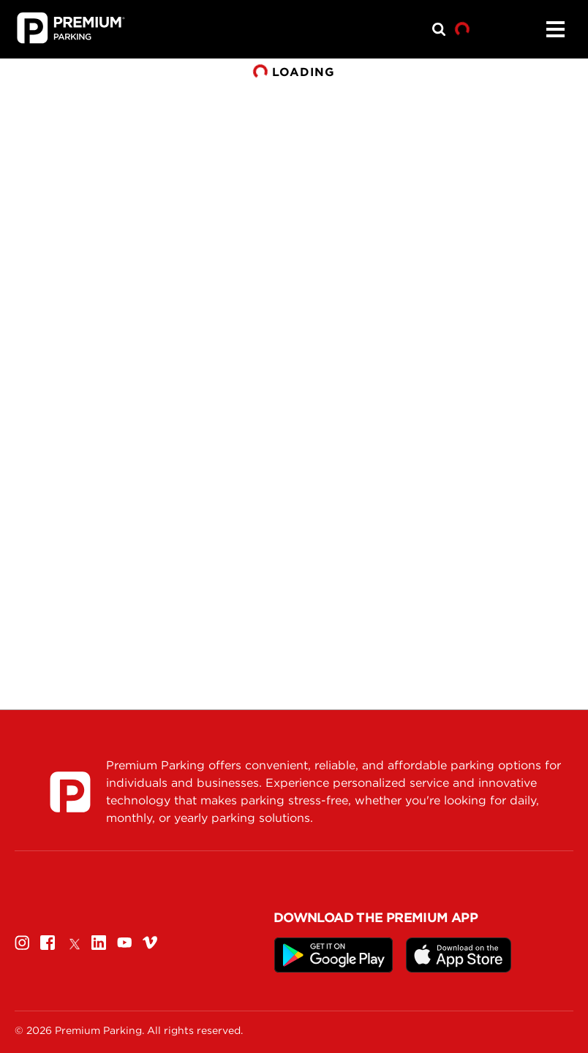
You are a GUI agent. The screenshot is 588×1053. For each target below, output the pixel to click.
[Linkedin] (98, 942)
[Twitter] (73, 942)
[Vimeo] (150, 942)
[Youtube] (124, 942)
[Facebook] (47, 942)
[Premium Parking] (70, 791)
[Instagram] (22, 942)
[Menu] (555, 29)
